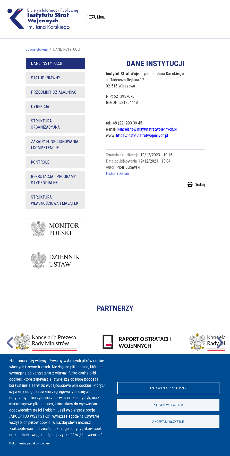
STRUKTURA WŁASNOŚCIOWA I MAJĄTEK (54, 200)
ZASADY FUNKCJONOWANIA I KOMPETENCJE (54, 144)
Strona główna (36, 49)
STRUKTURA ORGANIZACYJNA (45, 124)
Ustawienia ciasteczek (168, 388)
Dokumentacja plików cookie (29, 443)
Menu (97, 17)
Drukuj (199, 184)
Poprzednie (10, 341)
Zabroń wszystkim (168, 405)
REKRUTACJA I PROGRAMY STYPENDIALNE (53, 179)
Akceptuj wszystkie (168, 421)
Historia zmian (117, 173)
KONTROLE (40, 162)
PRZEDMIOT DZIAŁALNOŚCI (54, 92)
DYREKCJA (40, 106)
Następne (219, 341)
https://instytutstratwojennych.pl (142, 135)
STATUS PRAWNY (45, 77)
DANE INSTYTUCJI (46, 63)
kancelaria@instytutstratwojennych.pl (147, 129)
